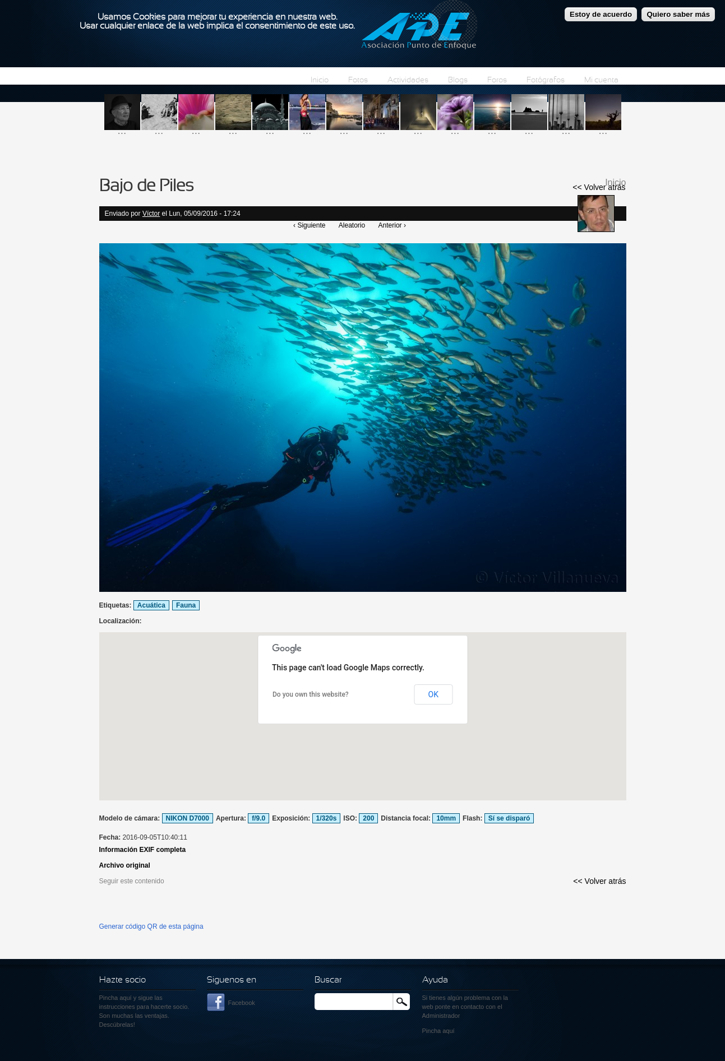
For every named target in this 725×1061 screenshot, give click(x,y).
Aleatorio (352, 225)
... (122, 130)
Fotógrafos (546, 80)
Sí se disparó (509, 818)
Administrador (441, 1015)
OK (433, 694)
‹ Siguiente (309, 225)
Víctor (151, 213)
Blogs (458, 80)
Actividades (407, 80)
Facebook (241, 1002)
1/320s (326, 818)
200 (368, 818)
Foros (497, 80)
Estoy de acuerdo (601, 14)
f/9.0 (258, 818)
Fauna (186, 605)
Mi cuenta (601, 80)
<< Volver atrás (598, 187)
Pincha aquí (115, 997)
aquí (448, 1030)
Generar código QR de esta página (151, 926)
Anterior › (392, 225)
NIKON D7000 (187, 818)
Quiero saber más (678, 14)
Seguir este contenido (131, 881)
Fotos (358, 80)
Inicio (320, 80)
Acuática (151, 605)
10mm (446, 818)
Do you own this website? (311, 694)
